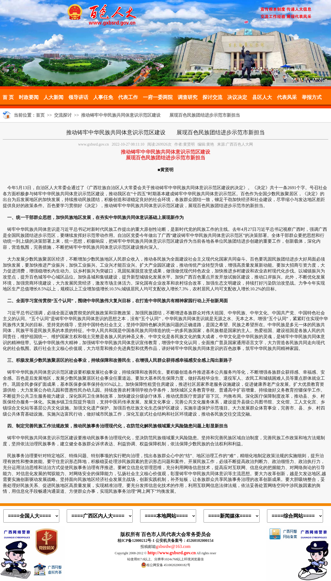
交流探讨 (63, 115)
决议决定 (237, 97)
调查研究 (187, 97)
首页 (40, 115)
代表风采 (287, 97)
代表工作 (128, 97)
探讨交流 (212, 97)
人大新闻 (53, 97)
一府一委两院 (158, 97)
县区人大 (262, 97)
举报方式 (312, 97)
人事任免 (103, 97)
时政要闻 (29, 97)
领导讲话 (78, 97)
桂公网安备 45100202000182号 (165, 565)
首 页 (8, 97)
